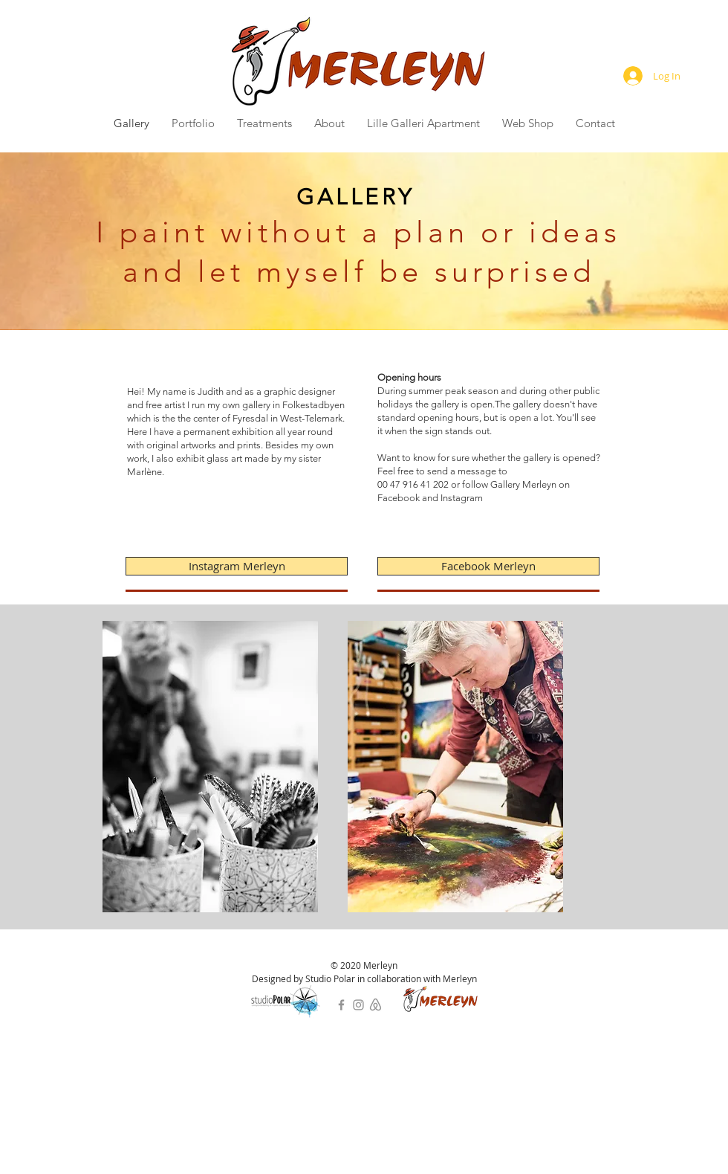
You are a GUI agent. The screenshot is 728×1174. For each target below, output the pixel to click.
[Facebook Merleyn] (488, 566)
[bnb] (375, 1005)
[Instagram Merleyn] (237, 566)
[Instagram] (358, 1005)
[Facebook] (341, 1005)
